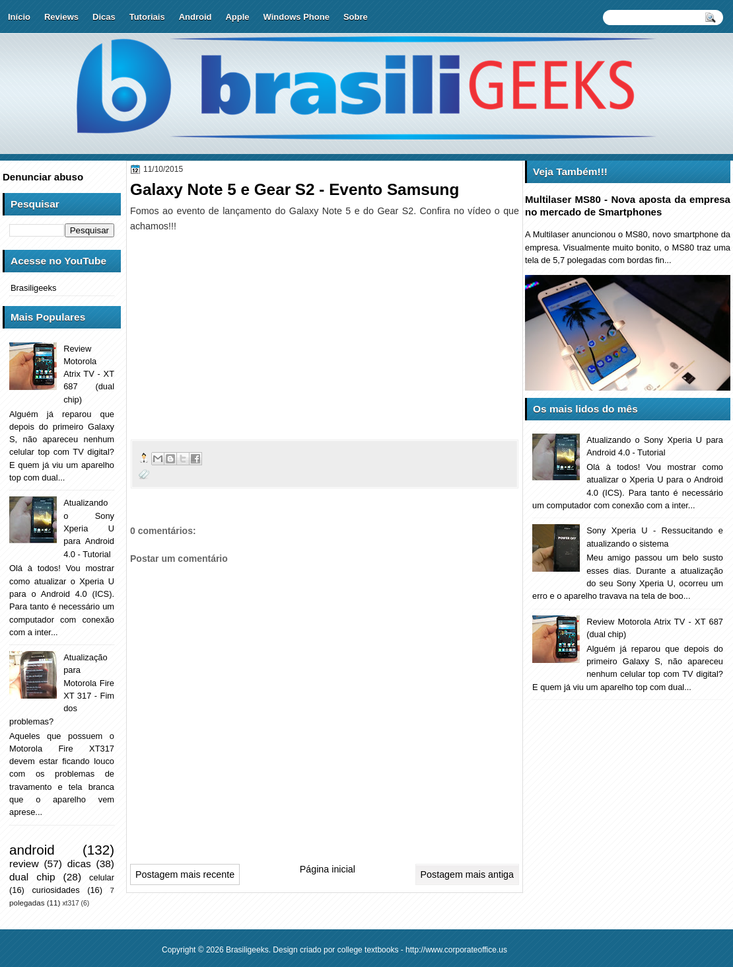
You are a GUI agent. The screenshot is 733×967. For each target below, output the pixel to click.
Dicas (104, 17)
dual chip (32, 876)
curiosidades (55, 890)
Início (19, 17)
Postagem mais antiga (467, 874)
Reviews (61, 17)
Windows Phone (296, 17)
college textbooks (368, 949)
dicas (79, 863)
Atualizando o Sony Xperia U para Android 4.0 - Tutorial (88, 528)
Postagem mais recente (184, 874)
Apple (237, 17)
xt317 (70, 903)
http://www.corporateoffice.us (456, 949)
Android (195, 17)
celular (101, 877)
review (24, 863)
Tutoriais (147, 17)
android (32, 849)
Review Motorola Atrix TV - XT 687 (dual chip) (88, 374)
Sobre (355, 17)
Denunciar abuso (43, 176)
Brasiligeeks (33, 288)
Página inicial (327, 869)
